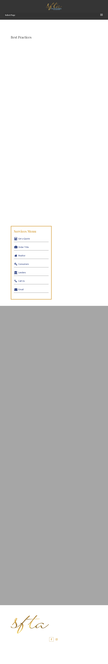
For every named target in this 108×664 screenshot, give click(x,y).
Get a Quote (22, 238)
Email (19, 289)
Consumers (21, 264)
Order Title (21, 247)
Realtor (19, 255)
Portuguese (65, 648)
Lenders (20, 272)
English (41, 648)
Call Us (19, 280)
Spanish (52, 648)
